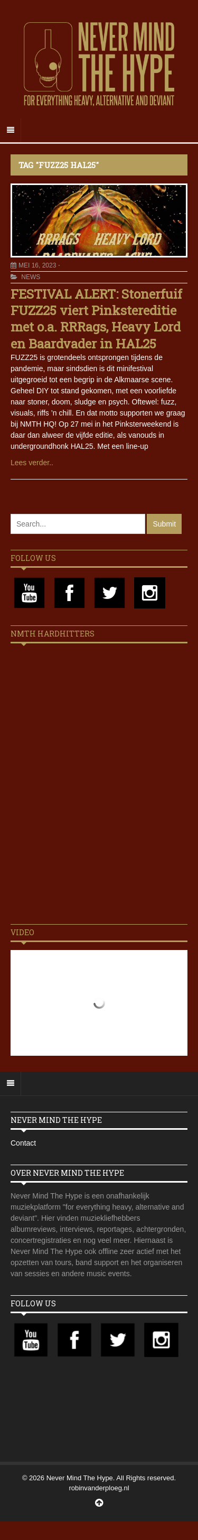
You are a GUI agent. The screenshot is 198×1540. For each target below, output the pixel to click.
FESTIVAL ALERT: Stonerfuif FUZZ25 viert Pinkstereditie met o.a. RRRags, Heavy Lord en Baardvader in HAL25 (96, 318)
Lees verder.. (32, 462)
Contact (23, 1143)
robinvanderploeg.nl (99, 1488)
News (30, 277)
